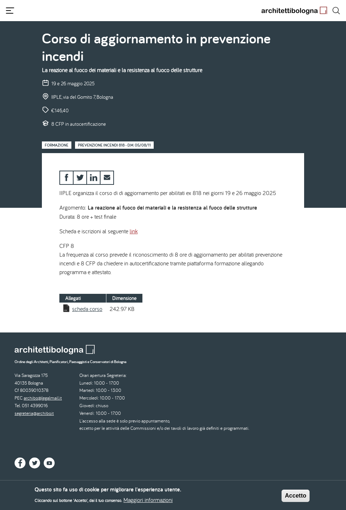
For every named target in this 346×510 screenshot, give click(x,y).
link (134, 231)
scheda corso (87, 308)
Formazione (56, 145)
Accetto (295, 497)
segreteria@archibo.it (34, 413)
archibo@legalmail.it (43, 398)
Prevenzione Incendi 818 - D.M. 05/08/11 (114, 145)
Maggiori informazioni (148, 501)
